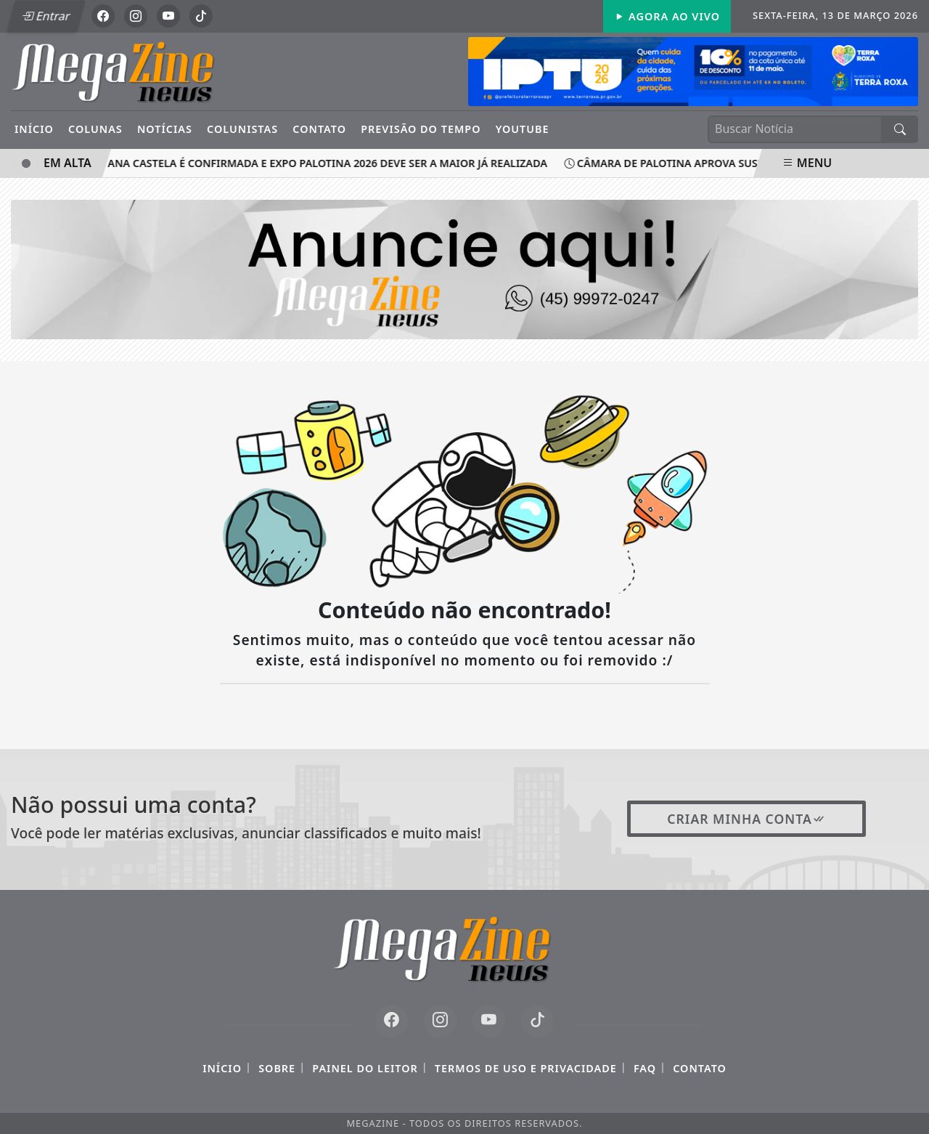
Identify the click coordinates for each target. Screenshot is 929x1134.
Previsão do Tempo (420, 129)
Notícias (164, 129)
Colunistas (242, 129)
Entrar (46, 16)
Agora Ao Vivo (667, 16)
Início (34, 129)
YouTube (522, 129)
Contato (319, 129)
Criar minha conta (746, 818)
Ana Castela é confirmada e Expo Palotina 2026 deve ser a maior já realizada (323, 163)
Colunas (95, 129)
